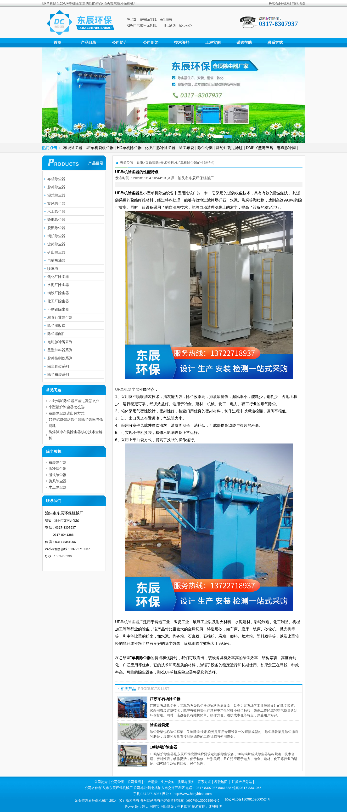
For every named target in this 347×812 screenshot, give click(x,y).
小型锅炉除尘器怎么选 (66, 407)
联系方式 (275, 42)
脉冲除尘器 (56, 187)
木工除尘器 (56, 211)
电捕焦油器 (56, 260)
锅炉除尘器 (56, 236)
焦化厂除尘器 (58, 277)
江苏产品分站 (242, 782)
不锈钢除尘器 (58, 309)
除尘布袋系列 (58, 374)
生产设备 (167, 782)
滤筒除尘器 (56, 244)
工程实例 (213, 42)
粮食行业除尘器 (60, 317)
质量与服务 (186, 782)
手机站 (285, 3)
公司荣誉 (117, 782)
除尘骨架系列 (58, 366)
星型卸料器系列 (60, 350)
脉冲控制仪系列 (60, 358)
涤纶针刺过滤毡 (229, 148)
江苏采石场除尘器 (165, 699)
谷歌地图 (221, 782)
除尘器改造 (56, 325)
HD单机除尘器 (129, 148)
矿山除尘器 (56, 252)
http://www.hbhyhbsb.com (193, 794)
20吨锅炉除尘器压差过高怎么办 (74, 401)
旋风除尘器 (56, 203)
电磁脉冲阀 (286, 148)
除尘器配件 (56, 334)
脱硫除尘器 (56, 228)
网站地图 (298, 3)
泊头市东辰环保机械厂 (196, 178)
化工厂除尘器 (58, 301)
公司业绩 (134, 782)
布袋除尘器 (72, 148)
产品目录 (88, 42)
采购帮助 (244, 42)
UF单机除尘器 (208, 301)
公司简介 (119, 42)
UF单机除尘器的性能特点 (195, 163)
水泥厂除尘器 (58, 285)
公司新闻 (150, 42)
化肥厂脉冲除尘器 (160, 148)
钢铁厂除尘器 (58, 293)
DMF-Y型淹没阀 (260, 148)
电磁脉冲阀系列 (60, 342)
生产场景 (151, 782)
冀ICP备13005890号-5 (202, 800)
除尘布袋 (186, 148)
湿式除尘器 (56, 195)
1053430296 (63, 556)
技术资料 (182, 42)
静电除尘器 (56, 220)
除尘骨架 (205, 148)
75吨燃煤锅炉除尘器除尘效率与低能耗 (76, 422)
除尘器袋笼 (159, 725)
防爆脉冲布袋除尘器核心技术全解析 (75, 435)
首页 (57, 42)
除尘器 (133, 622)
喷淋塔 (52, 268)
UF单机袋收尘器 (100, 148)
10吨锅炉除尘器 (163, 747)
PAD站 (274, 3)
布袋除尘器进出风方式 (66, 413)
